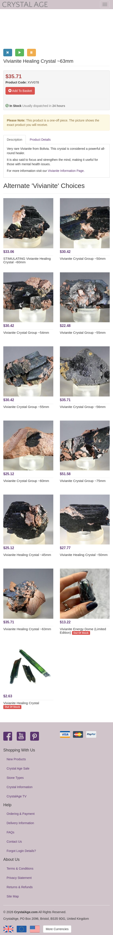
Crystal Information (19, 787)
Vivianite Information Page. (66, 171)
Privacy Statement (19, 878)
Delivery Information (20, 823)
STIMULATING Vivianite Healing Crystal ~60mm (27, 260)
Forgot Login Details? (21, 851)
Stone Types (15, 777)
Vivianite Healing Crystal (21, 703)
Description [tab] (14, 139)
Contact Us (14, 841)
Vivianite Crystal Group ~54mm (26, 332)
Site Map (13, 896)
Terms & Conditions (20, 868)
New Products (16, 759)
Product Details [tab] (40, 139)
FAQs (10, 832)
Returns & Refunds (20, 887)
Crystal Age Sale (18, 768)
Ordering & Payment (21, 814)
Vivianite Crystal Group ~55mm (83, 332)
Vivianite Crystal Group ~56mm (83, 407)
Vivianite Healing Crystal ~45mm (27, 555)
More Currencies (57, 929)
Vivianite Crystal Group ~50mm (83, 258)
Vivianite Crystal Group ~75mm (83, 481)
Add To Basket (20, 91)
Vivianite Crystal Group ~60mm (26, 481)
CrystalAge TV (16, 796)
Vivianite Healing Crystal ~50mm (84, 555)
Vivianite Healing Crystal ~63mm (27, 629)
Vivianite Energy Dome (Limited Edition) (83, 631)
